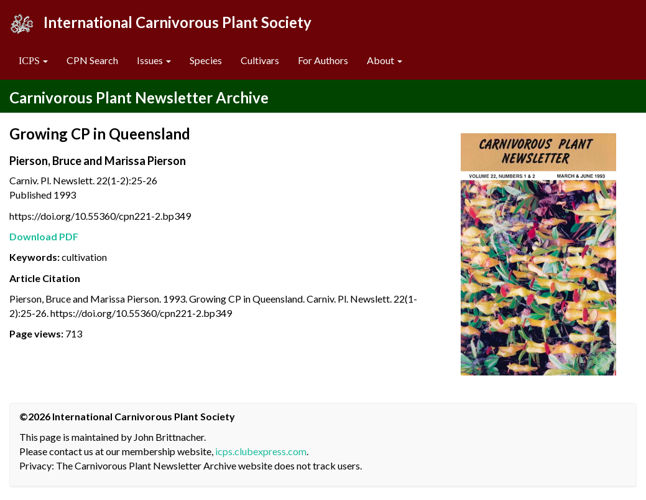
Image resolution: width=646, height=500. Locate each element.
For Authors (323, 60)
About (384, 60)
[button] (33, 61)
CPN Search (92, 60)
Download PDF (43, 236)
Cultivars (260, 60)
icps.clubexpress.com (261, 451)
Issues (154, 60)
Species (206, 60)
